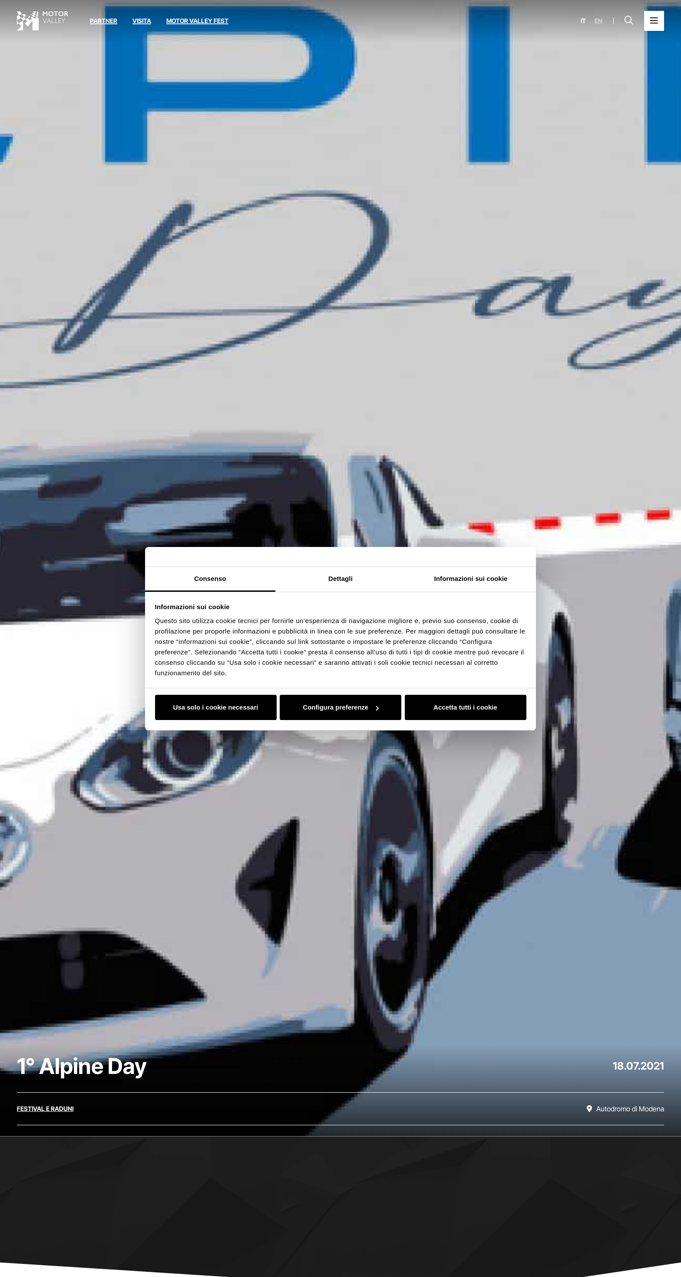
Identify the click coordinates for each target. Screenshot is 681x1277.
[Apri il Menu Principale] (654, 21)
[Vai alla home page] (42, 20)
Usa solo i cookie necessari (215, 707)
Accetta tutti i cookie (465, 707)
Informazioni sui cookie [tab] (471, 578)
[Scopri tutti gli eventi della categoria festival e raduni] (45, 1108)
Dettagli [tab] (340, 578)
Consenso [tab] (210, 578)
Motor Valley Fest (197, 20)
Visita (141, 20)
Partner (103, 20)
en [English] (598, 20)
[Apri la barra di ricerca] (629, 21)
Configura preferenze (341, 707)
